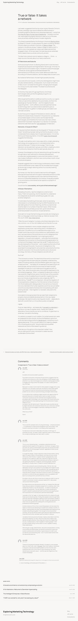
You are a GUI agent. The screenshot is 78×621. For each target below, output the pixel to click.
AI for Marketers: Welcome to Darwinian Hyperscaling (20, 589)
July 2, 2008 (25, 540)
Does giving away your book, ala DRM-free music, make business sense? (23, 352)
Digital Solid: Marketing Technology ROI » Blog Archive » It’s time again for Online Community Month (39, 560)
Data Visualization (31, 22)
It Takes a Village (47, 45)
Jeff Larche (24, 22)
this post (40, 546)
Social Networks (49, 22)
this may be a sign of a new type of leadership (32, 34)
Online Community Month (41, 22)
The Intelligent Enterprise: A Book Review (16, 593)
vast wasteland (41, 124)
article (34, 218)
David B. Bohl (25, 369)
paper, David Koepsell (50, 136)
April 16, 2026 (72, 589)
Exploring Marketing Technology (13, 2)
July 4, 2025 (72, 593)
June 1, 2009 (21, 558)
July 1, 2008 (25, 367)
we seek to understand (50, 307)
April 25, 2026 (72, 585)
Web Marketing (56, 22)
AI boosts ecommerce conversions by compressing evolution (22, 585)
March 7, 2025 (72, 598)
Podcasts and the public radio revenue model (61, 352)
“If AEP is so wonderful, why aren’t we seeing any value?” (21, 598)
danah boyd (42, 320)
